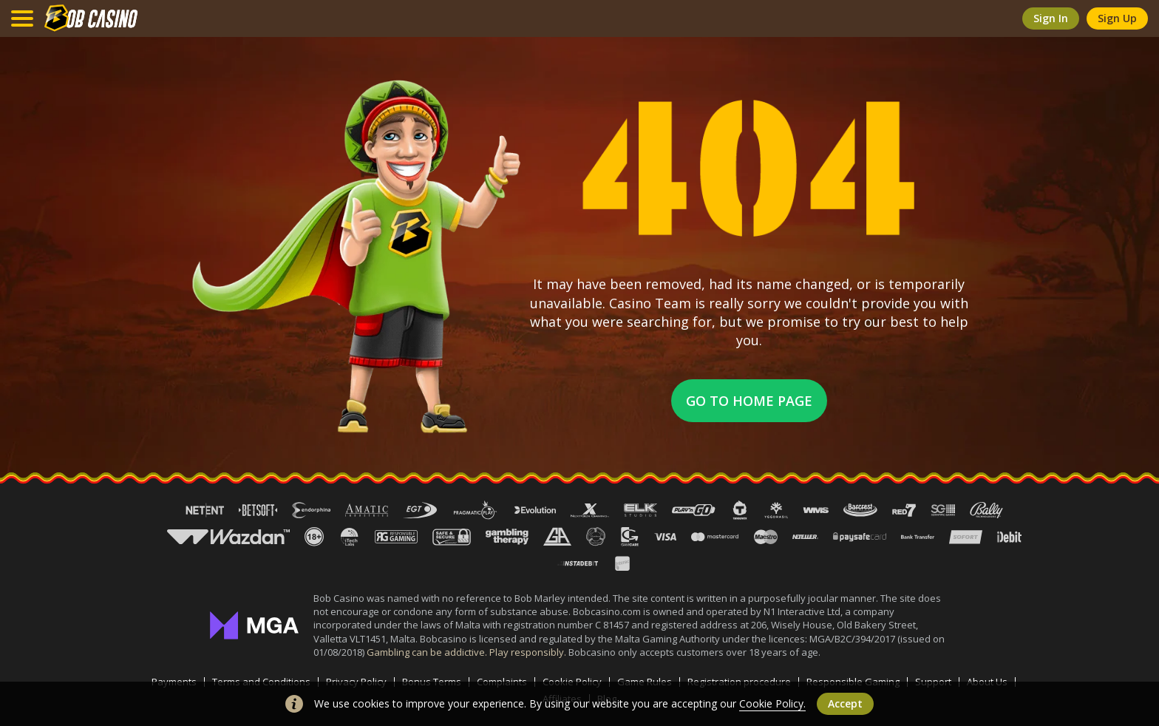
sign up (1117, 18)
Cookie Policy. (772, 703)
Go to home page (749, 401)
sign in (1050, 18)
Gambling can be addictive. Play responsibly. (467, 652)
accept (845, 703)
